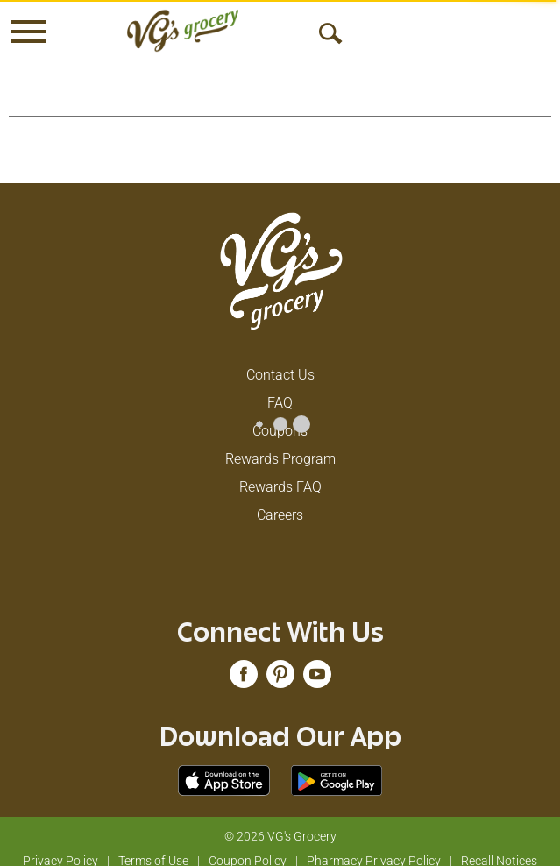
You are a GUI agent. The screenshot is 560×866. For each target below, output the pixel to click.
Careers (280, 501)
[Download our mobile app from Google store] (337, 765)
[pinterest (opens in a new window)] (280, 665)
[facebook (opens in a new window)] (244, 665)
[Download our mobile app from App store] (224, 765)
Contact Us (280, 360)
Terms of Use (153, 847)
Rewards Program (280, 445)
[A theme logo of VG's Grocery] (183, 30)
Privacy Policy (60, 847)
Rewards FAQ (280, 473)
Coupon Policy (248, 847)
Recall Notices (499, 847)
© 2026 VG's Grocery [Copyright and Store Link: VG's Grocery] (280, 822)
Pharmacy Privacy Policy (374, 847)
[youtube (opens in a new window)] (317, 665)
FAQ (280, 388)
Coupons (280, 416)
